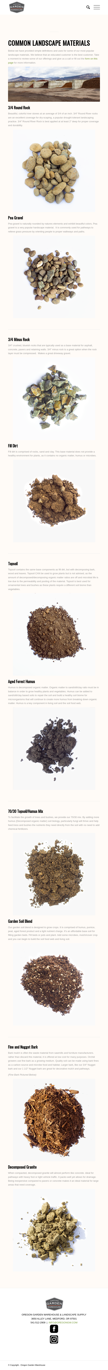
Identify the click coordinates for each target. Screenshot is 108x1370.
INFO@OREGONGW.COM (63, 1322)
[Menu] (95, 7)
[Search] (86, 7)
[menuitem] (86, 7)
